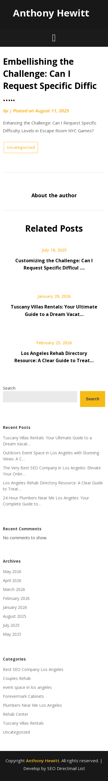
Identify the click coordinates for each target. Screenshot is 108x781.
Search (9, 388)
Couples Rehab (17, 678)
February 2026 (16, 598)
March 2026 (14, 589)
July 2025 (11, 625)
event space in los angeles (27, 687)
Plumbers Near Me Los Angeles (32, 705)
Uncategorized (21, 147)
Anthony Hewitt (51, 12)
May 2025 (12, 634)
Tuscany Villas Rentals (23, 723)
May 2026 (12, 571)
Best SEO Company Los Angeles (33, 669)
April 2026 (12, 580)
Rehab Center (15, 714)
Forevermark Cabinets (23, 696)
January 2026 (15, 607)
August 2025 (14, 616)
